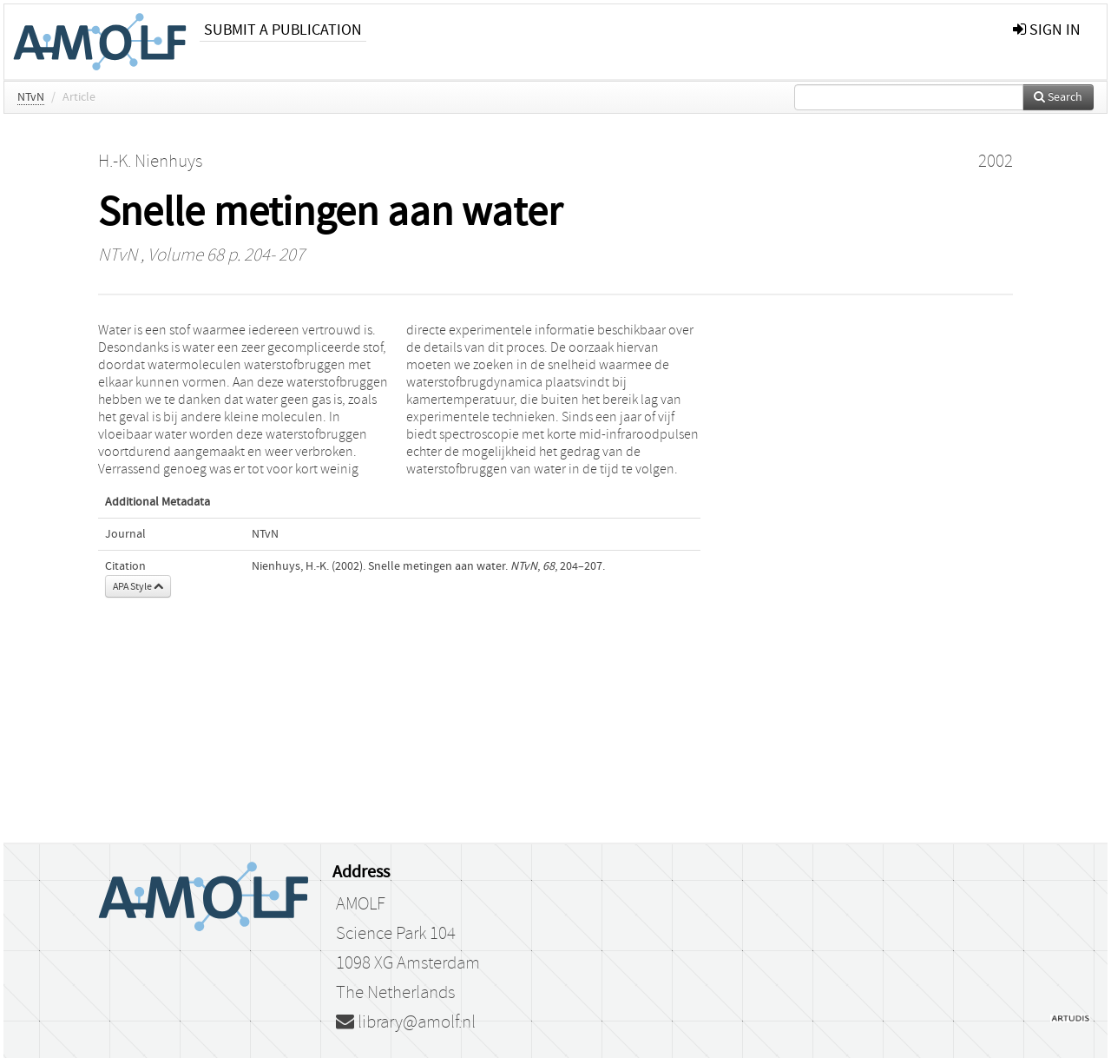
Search (1058, 97)
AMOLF (360, 904)
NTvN (30, 97)
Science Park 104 (396, 933)
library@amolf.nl (406, 1022)
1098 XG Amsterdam (408, 963)
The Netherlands (395, 992)
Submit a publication (283, 30)
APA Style (138, 586)
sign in (1047, 30)
